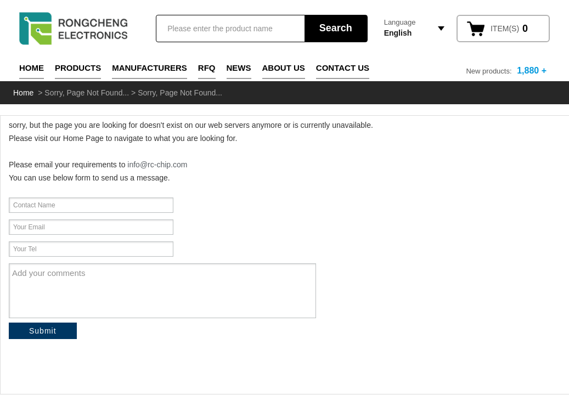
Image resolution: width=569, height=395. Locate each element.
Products (78, 67)
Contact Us (342, 67)
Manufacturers (149, 67)
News (239, 67)
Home (31, 67)
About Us (283, 67)
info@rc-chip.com (157, 164)
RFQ (207, 67)
